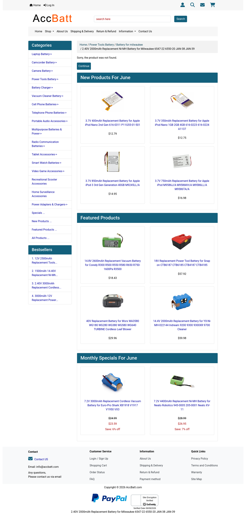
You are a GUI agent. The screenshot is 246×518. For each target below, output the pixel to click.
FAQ (92, 479)
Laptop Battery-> (42, 54)
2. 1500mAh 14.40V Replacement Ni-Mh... (45, 273)
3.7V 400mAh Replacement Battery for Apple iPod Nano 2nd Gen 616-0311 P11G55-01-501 (112, 122)
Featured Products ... (44, 229)
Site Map (196, 479)
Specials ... (38, 212)
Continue (83, 66)
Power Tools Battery (102, 44)
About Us (62, 31)
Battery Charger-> (42, 87)
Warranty (196, 472)
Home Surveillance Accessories (43, 194)
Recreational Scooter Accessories (44, 181)
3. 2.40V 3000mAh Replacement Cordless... (46, 285)
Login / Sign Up (99, 458)
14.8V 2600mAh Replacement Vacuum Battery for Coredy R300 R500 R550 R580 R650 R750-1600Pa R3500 (113, 265)
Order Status (97, 472)
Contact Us (145, 31)
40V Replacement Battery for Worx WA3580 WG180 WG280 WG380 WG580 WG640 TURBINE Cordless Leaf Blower (112, 325)
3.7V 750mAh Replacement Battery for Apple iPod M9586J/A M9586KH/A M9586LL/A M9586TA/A (182, 185)
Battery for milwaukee (129, 44)
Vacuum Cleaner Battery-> (47, 96)
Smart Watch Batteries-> (46, 162)
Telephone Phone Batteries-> (49, 112)
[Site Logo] (60, 18)
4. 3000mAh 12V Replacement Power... (45, 298)
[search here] (132, 19)
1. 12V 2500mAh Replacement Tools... (44, 260)
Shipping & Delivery (82, 31)
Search (180, 19)
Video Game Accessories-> (48, 171)
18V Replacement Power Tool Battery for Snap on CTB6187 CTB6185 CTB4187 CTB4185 (182, 263)
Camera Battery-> (42, 70)
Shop (48, 31)
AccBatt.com (134, 487)
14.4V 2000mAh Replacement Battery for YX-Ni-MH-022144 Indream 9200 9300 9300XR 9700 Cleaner (182, 325)
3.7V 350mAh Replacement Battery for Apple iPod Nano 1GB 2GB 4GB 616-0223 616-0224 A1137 (182, 125)
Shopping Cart (98, 465)
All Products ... (40, 238)
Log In (48, 5)
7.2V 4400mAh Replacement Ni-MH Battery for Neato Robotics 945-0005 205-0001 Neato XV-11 (182, 405)
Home (35, 5)
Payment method (150, 479)
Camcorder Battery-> (44, 62)
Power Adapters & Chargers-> (49, 204)
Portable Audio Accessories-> (50, 121)
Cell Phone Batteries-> (45, 104)
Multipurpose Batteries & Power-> (47, 131)
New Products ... (42, 221)
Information (126, 31)
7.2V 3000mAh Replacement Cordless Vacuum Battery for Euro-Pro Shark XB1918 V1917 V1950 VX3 (112, 405)
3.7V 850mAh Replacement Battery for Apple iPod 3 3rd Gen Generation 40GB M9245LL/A (112, 183)
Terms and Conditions (204, 465)
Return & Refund (106, 31)
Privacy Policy (199, 458)
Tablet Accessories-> (44, 154)
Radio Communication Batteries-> (45, 144)
